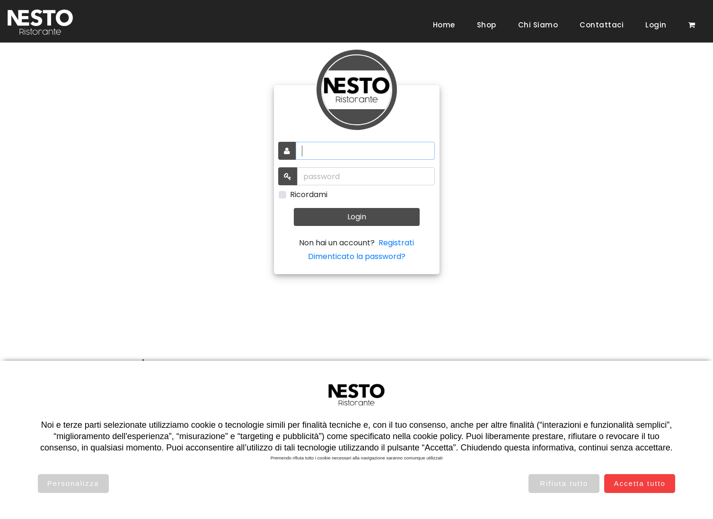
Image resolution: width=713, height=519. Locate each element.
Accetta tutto (640, 483)
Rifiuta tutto (564, 483)
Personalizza (73, 483)
